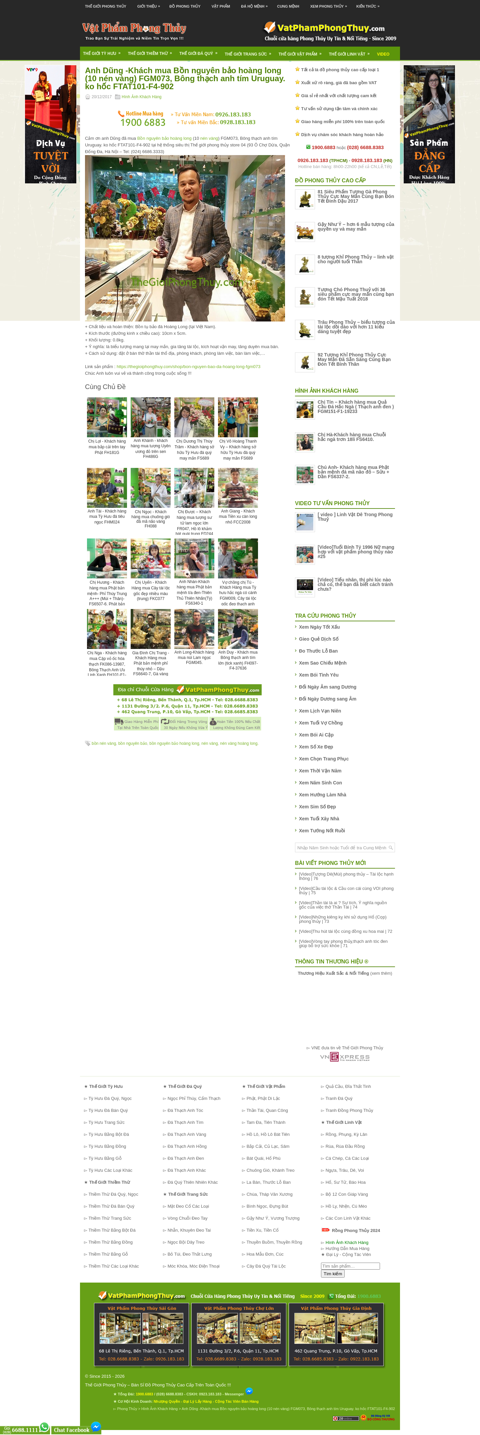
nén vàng (209, 138)
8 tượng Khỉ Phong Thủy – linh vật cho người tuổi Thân (356, 259)
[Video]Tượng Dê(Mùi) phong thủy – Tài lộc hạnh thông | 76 (346, 876)
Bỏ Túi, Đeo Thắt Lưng (190, 1254)
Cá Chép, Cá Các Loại (347, 1158)
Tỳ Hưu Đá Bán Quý (108, 1110)
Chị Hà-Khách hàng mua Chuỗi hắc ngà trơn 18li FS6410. (352, 437)
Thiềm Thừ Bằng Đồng (110, 1242)
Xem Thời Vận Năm (320, 770)
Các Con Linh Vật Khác (348, 1218)
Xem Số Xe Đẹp (316, 746)
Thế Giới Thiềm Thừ (152, 51)
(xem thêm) (345, 973)
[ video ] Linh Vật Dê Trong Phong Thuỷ (355, 517)
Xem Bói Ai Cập (316, 734)
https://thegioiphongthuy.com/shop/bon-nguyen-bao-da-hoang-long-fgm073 (188, 366)
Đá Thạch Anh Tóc (185, 1110)
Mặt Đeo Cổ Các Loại (188, 1206)
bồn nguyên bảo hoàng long (174, 743)
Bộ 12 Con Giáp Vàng (347, 1194)
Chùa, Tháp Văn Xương (270, 1194)
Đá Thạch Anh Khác (187, 1170)
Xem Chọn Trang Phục (324, 758)
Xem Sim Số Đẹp (317, 806)
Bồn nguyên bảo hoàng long (164, 138)
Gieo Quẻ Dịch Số (318, 639)
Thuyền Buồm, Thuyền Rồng (274, 1242)
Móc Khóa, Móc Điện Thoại (194, 1266)
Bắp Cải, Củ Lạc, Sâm (268, 1146)
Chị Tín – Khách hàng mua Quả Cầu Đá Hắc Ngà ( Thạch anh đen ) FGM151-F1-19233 (356, 406)
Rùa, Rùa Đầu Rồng (345, 1146)
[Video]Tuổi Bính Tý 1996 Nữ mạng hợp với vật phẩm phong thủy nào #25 (356, 551)
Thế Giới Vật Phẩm (302, 52)
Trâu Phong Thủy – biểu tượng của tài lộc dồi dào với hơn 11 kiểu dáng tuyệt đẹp (356, 326)
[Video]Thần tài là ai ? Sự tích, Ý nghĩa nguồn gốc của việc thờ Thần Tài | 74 (343, 905)
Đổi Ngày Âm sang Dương (327, 687)
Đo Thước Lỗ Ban (318, 651)
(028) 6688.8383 (169, 1394)
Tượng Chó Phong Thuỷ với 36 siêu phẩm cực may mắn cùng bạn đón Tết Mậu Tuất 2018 (356, 294)
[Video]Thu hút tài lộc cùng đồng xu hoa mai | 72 (345, 931)
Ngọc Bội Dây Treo (186, 1242)
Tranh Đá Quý (338, 1098)
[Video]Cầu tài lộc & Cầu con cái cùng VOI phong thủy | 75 (346, 890)
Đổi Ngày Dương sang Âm (327, 699)
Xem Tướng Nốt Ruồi (322, 830)
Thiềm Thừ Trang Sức (109, 1218)
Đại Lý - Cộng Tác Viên (348, 1254)
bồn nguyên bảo (132, 743)
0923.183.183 (210, 1394)
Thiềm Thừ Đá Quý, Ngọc (113, 1194)
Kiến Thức (369, 4)
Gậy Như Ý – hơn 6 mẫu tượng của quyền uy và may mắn (356, 227)
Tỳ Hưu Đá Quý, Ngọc (110, 1098)
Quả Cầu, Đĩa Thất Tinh (348, 1086)
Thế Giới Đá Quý (200, 51)
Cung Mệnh (288, 6)
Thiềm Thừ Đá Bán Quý (111, 1206)
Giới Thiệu (150, 4)
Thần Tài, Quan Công (267, 1110)
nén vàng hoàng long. (239, 743)
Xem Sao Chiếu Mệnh (323, 663)
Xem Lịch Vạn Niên (320, 711)
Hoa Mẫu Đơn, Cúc (265, 1254)
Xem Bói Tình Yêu (319, 675)
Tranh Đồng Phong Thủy (349, 1110)
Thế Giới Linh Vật (351, 52)
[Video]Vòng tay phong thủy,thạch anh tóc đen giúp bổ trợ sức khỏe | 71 (343, 943)
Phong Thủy (127, 1409)
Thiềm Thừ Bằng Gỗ (108, 1254)
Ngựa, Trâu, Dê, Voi (345, 1170)
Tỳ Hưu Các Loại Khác (110, 1170)
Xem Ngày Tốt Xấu (319, 627)
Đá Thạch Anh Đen (186, 1158)
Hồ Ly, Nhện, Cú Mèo (346, 1206)
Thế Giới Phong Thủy (105, 6)
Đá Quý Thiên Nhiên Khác (193, 1182)
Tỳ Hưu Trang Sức (106, 1122)
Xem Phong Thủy (330, 4)
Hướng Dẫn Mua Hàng (348, 1248)
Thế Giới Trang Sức (250, 52)
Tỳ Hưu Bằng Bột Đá (108, 1134)
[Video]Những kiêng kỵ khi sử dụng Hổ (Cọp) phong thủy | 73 (343, 919)
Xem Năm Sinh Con (320, 782)
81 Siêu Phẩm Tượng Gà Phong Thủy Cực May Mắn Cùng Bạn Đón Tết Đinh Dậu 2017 (356, 196)
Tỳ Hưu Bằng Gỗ (104, 1158)
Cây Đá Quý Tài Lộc (266, 1266)
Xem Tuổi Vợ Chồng (321, 722)
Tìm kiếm (333, 1273)
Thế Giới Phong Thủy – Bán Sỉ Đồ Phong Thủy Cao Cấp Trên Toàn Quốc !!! (158, 1384)
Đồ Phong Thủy (184, 6)
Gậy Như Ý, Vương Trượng (273, 1218)
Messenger (239, 1394)
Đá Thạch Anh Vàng (187, 1134)
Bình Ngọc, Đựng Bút (267, 1206)
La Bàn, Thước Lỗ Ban (269, 1182)
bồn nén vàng (104, 743)
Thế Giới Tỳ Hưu (104, 51)
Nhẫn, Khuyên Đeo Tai (189, 1230)
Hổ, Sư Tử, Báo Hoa (346, 1182)
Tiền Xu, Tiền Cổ (262, 1230)
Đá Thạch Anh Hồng (187, 1146)
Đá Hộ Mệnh (256, 4)
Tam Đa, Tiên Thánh (265, 1122)
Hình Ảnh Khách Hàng (141, 97)
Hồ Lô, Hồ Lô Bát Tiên (268, 1134)
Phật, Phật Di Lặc (263, 1098)
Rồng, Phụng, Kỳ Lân (346, 1134)
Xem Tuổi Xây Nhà (319, 818)
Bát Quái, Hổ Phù (264, 1158)
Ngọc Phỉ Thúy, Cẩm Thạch (194, 1098)
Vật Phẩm (221, 6)
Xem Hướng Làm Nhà (322, 794)
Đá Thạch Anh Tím (186, 1122)
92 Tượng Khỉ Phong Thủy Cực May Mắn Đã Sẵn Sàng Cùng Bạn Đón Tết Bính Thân (354, 359)
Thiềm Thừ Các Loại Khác (113, 1266)
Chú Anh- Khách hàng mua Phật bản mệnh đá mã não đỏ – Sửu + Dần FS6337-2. (353, 472)
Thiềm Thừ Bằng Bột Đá (111, 1230)
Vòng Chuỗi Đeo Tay (188, 1218)
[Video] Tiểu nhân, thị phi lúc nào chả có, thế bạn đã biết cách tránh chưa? (355, 584)
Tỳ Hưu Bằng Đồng (107, 1146)
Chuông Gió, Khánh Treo (271, 1170)
